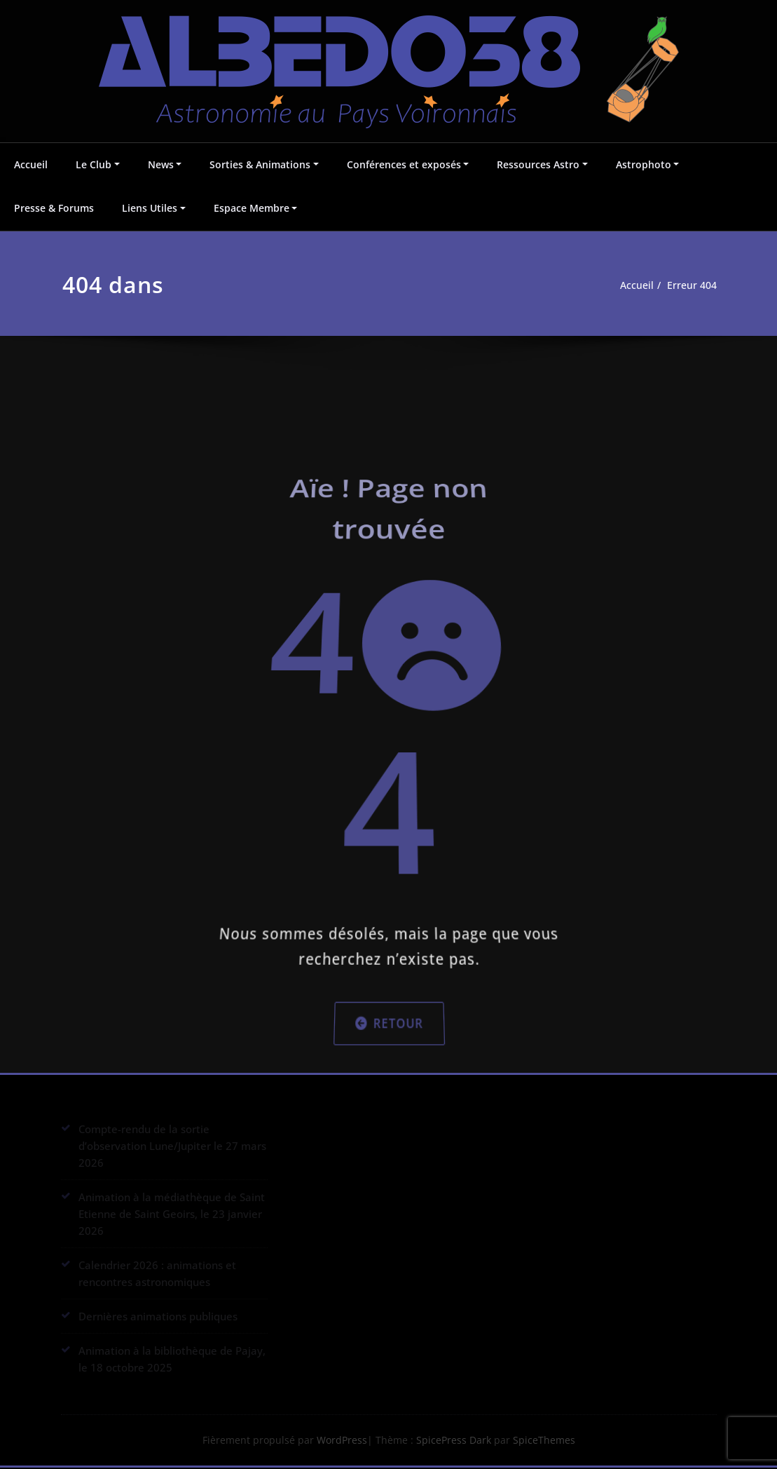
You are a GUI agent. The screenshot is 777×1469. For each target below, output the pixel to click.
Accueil (31, 164)
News (161, 164)
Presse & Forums (54, 208)
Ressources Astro (538, 164)
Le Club (93, 164)
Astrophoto (643, 164)
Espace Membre (251, 208)
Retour (388, 955)
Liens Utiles (149, 208)
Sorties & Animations (259, 164)
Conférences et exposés (404, 164)
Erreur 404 (697, 285)
